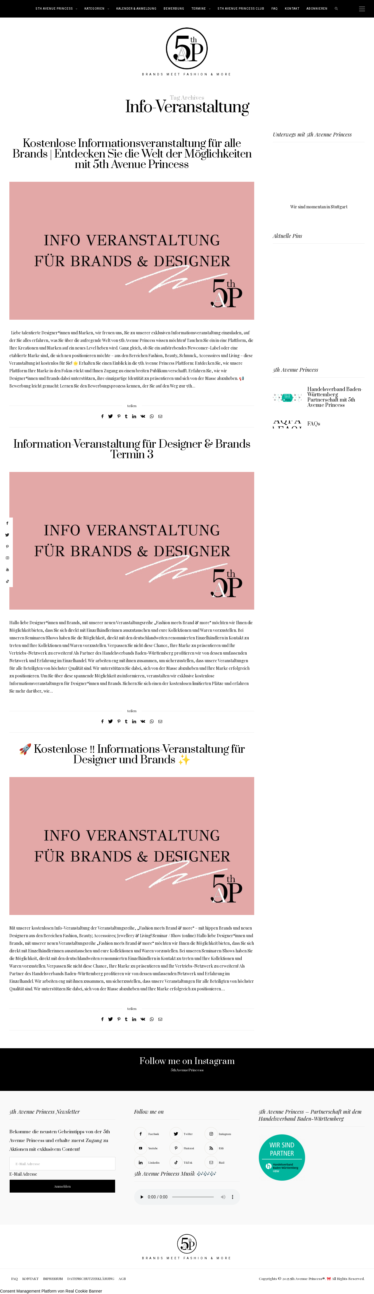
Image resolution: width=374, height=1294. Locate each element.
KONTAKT (292, 9)
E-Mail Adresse (23, 1174)
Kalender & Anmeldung (136, 9)
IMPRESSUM (53, 1278)
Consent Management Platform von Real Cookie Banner (51, 1291)
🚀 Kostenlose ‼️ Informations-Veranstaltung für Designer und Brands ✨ (132, 754)
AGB (122, 1278)
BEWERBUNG (174, 9)
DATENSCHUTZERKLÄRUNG (90, 1278)
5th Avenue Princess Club (241, 9)
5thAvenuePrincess (187, 1070)
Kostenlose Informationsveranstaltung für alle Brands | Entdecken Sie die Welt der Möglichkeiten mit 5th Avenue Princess (132, 154)
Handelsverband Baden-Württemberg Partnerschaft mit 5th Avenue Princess (335, 397)
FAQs (313, 424)
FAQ (274, 9)
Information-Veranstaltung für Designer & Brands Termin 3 (131, 449)
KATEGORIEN (94, 9)
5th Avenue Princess (54, 9)
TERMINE (198, 9)
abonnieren (317, 9)
